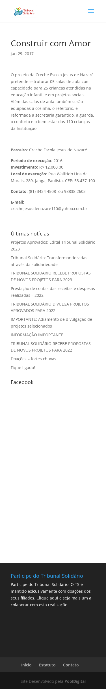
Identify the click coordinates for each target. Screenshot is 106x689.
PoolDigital (75, 681)
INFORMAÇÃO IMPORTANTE (37, 334)
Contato (71, 665)
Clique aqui (47, 598)
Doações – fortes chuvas (33, 358)
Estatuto (47, 665)
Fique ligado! (23, 367)
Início (26, 665)
